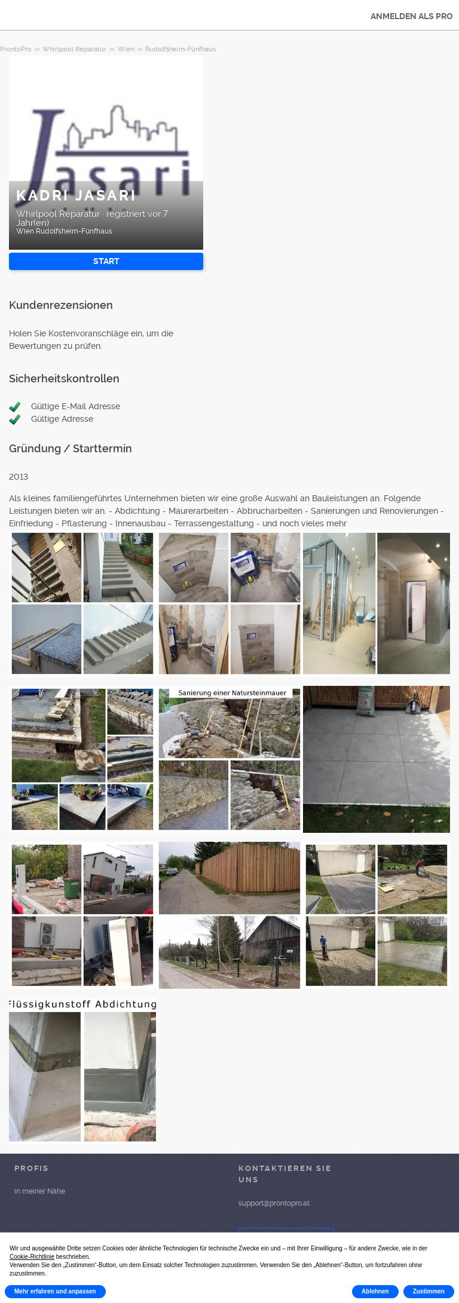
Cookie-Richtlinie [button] (32, 1256)
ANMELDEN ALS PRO (412, 16)
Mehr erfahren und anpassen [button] (55, 1291)
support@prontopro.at (274, 1203)
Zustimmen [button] (429, 1291)
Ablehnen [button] (375, 1291)
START (106, 261)
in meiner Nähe (39, 1191)
